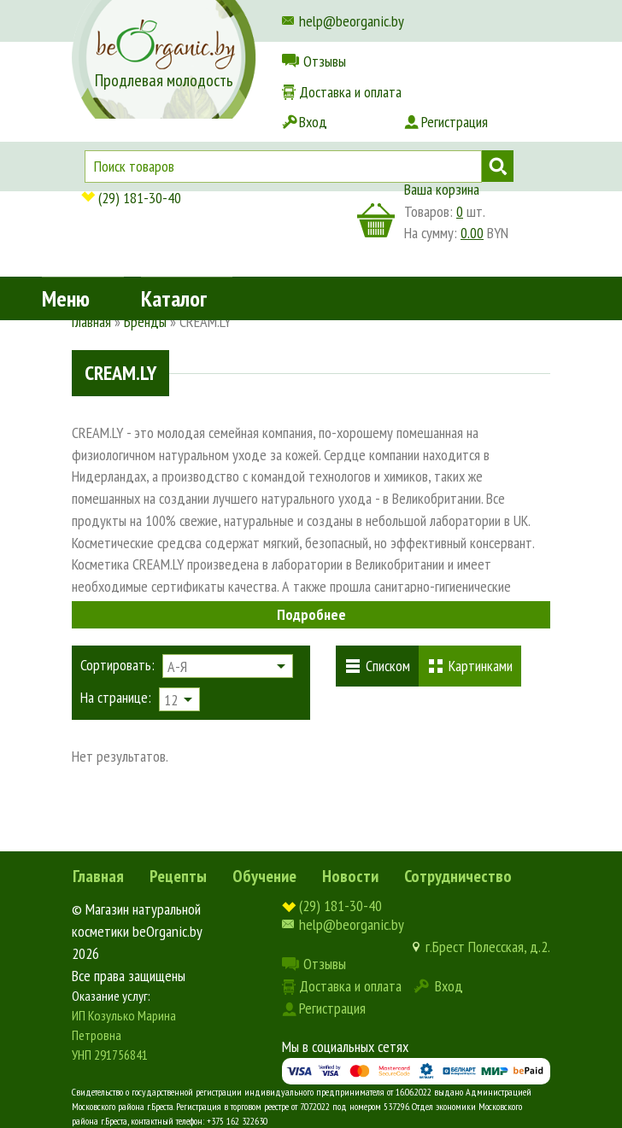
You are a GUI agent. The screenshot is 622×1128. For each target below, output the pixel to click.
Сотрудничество (458, 876)
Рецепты (178, 876)
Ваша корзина (441, 189)
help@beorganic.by (351, 21)
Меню (66, 140)
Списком (388, 665)
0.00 (472, 233)
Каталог (174, 140)
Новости (350, 876)
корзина (376, 220)
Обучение (264, 876)
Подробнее (311, 614)
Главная (98, 876)
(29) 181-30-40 (139, 197)
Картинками (481, 665)
